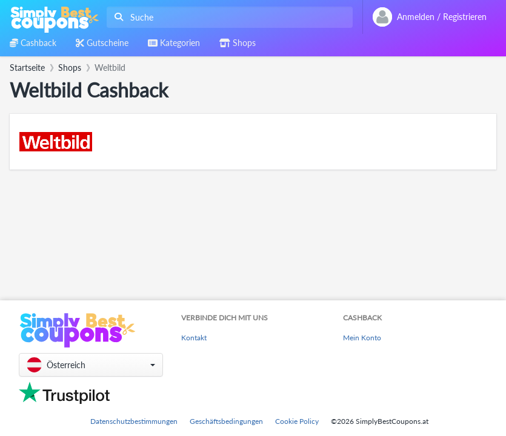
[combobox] (227, 17)
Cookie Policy (297, 421)
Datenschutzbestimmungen (134, 421)
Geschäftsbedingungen (226, 421)
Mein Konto (362, 337)
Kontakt (194, 337)
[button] (91, 365)
